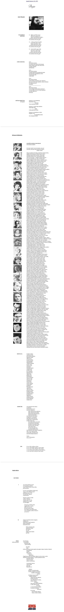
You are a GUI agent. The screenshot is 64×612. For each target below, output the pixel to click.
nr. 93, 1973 (32, 1)
